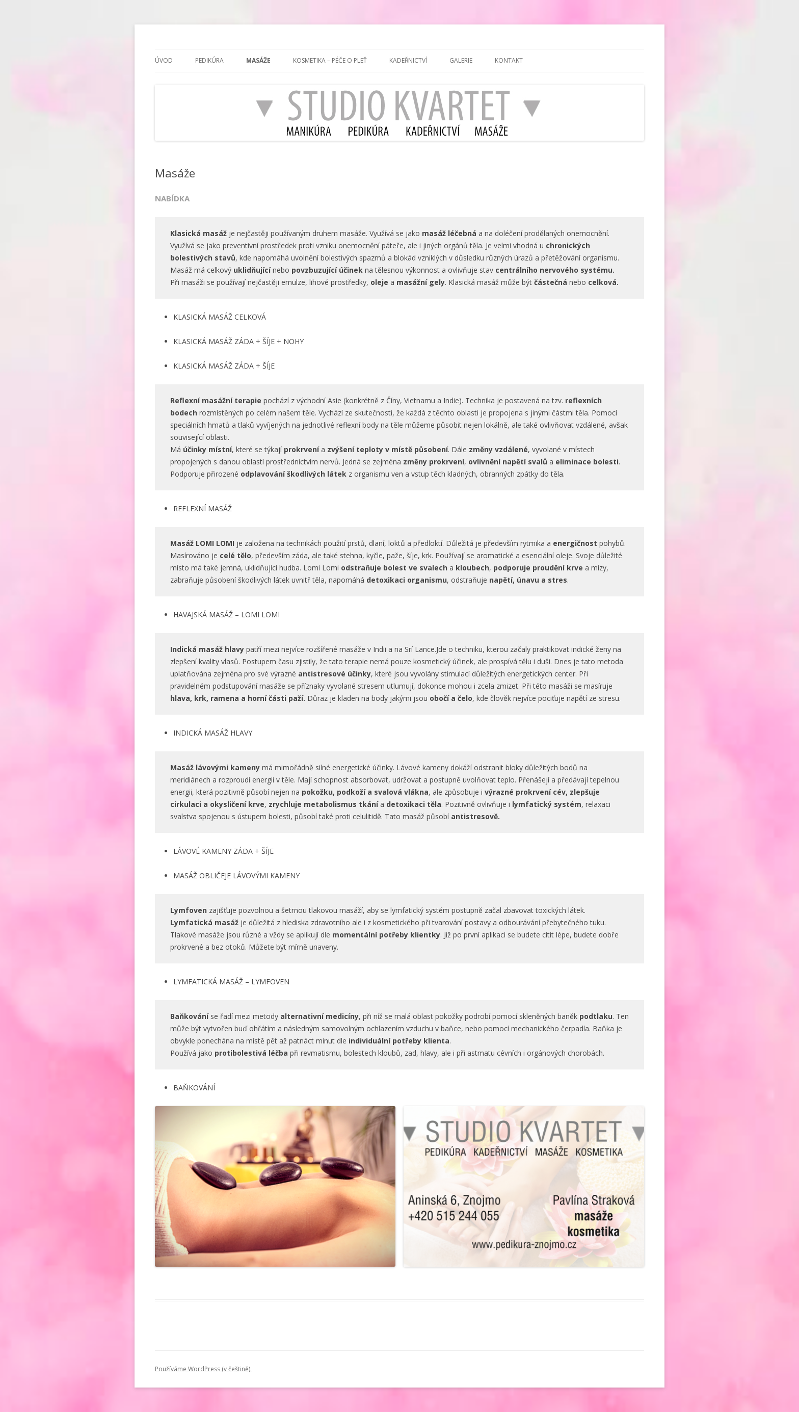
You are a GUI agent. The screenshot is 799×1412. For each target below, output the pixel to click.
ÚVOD (164, 60)
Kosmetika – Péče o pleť (330, 60)
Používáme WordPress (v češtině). (203, 1369)
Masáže (258, 60)
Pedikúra (209, 60)
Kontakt (509, 60)
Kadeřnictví (408, 60)
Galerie (460, 60)
